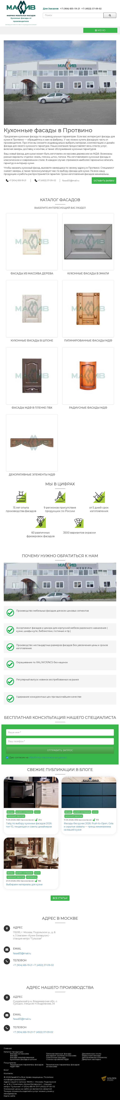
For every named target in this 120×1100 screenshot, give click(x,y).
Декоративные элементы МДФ (32, 474)
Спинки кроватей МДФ (57, 1059)
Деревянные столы (91, 1053)
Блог (6, 1070)
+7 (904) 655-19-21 (70, 8)
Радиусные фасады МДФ (88, 407)
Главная (8, 1048)
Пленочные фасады (56, 1057)
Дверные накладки (91, 1059)
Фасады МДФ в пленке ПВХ (32, 407)
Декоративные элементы (94, 1057)
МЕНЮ (100, 30)
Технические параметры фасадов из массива (62, 1065)
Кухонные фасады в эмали (88, 273)
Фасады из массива (19, 1053)
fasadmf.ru (16, 1077)
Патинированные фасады (58, 1053)
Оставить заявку (104, 180)
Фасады (14, 1055)
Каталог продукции (13, 1052)
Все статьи (60, 898)
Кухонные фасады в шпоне (32, 340)
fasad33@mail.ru (70, 180)
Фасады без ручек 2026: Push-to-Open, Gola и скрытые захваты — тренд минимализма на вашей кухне (88, 826)
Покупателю (10, 1063)
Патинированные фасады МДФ (88, 340)
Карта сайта (9, 1096)
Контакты (8, 1073)
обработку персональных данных (48, 757)
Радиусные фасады (91, 1055)
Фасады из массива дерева (32, 273)
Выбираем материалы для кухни (24, 884)
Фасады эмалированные (22, 1057)
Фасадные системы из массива (61, 1055)
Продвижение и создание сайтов (108, 1078)
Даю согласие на (36, 757)
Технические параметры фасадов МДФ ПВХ (26, 1065)
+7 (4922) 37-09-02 (91, 8)
